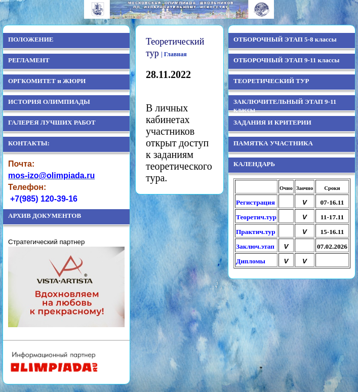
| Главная (174, 54)
